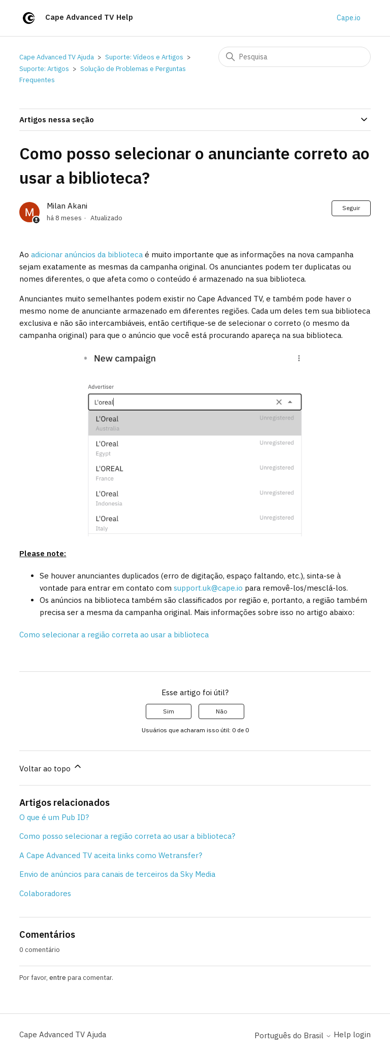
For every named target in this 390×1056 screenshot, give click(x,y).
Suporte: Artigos (44, 68)
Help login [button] (352, 1034)
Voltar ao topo (51, 767)
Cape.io (349, 17)
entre (57, 977)
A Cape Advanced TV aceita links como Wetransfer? (110, 855)
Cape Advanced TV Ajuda (56, 57)
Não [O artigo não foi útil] (221, 711)
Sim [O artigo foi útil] (168, 711)
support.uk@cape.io (209, 588)
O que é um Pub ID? (54, 817)
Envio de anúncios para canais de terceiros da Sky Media (117, 874)
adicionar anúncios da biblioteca (87, 254)
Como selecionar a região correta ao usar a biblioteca (114, 634)
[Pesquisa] (294, 57)
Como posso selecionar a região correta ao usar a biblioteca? (127, 836)
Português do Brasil (293, 1035)
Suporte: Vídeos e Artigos (144, 57)
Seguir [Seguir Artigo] (351, 208)
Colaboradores (45, 893)
